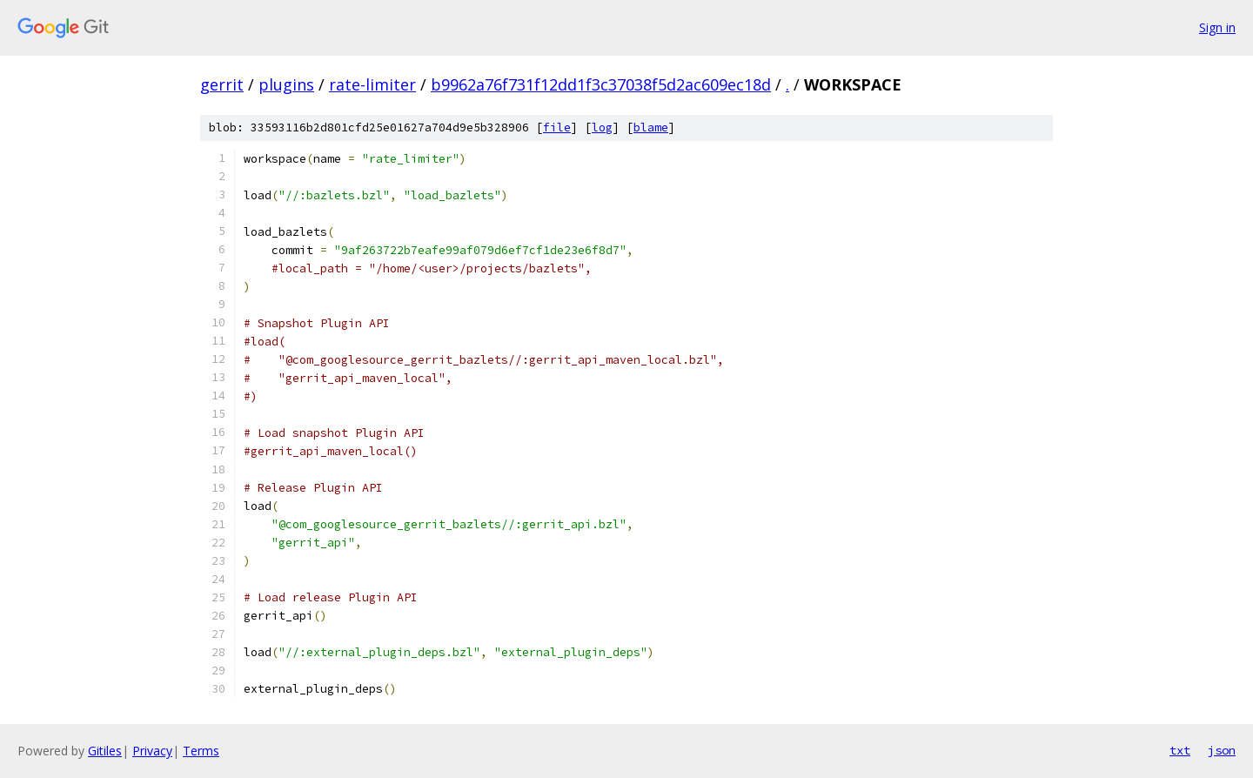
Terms (201, 750)
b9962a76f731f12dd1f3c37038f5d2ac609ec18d (601, 84)
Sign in (1217, 27)
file (557, 127)
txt (1179, 750)
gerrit (222, 84)
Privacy (152, 750)
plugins (286, 84)
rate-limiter (372, 84)
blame (650, 127)
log (602, 127)
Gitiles (105, 750)
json (1222, 750)
